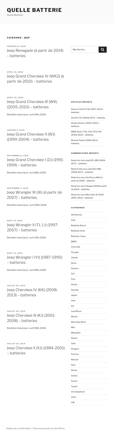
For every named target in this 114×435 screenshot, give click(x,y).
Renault (74, 359)
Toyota (74, 386)
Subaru (74, 375)
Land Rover (76, 311)
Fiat (73, 273)
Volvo (73, 397)
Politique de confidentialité (18, 428)
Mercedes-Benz (78, 322)
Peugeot (75, 349)
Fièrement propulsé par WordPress (49, 428)
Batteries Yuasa (78, 236)
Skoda (74, 370)
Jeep (73, 300)
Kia (72, 306)
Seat (73, 365)
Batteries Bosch (78, 225)
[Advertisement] (89, 77)
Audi (73, 220)
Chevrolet (75, 247)
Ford (73, 279)
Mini (73, 327)
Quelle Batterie (34, 10)
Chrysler (75, 252)
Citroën (74, 257)
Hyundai (75, 290)
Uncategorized (78, 391)
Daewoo (75, 268)
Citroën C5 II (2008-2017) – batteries (88, 117)
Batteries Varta (78, 230)
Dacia (73, 263)
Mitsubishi (75, 332)
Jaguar (74, 295)
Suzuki (74, 381)
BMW (74, 241)
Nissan (74, 338)
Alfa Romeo (76, 214)
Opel (73, 343)
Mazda (74, 316)
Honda (74, 284)
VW (73, 402)
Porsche (75, 354)
